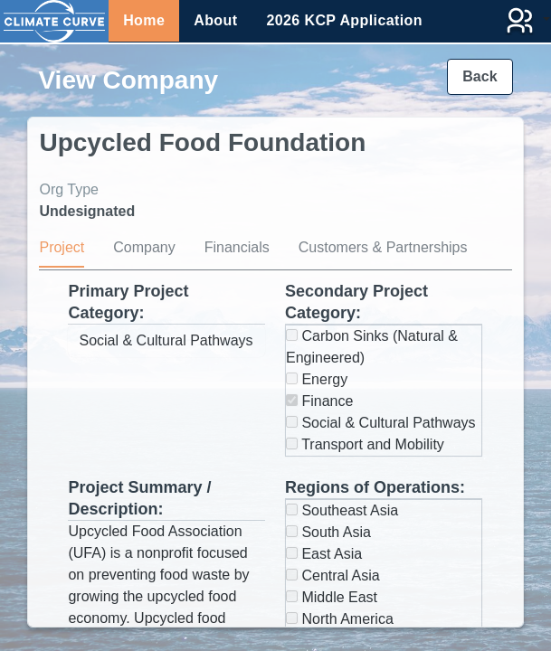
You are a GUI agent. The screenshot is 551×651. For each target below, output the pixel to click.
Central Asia (333, 575)
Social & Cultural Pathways (381, 422)
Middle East (331, 597)
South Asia (328, 532)
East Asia (324, 553)
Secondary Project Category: (356, 302)
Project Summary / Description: (139, 498)
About (215, 20)
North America (340, 619)
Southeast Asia (342, 510)
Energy (316, 379)
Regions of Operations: (375, 487)
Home (144, 20)
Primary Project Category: (128, 302)
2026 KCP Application (344, 20)
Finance (319, 401)
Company (144, 247)
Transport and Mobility (365, 444)
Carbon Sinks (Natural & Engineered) (372, 346)
